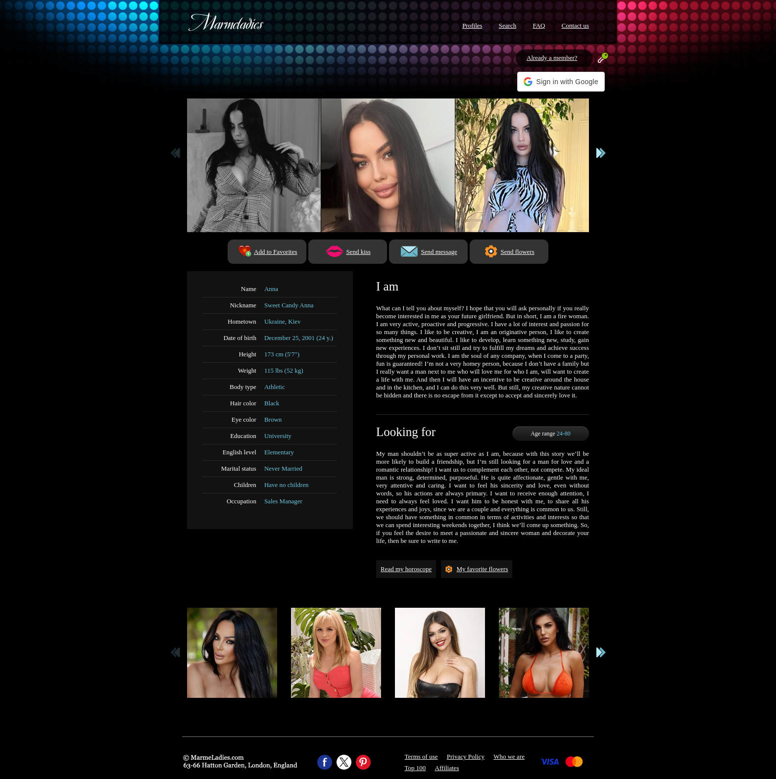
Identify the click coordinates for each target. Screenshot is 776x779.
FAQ (539, 25)
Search (507, 25)
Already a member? (552, 57)
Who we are (509, 756)
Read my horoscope (406, 569)
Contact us (575, 25)
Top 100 (415, 768)
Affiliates (447, 768)
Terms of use (421, 756)
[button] (561, 82)
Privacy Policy (466, 756)
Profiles (472, 25)
